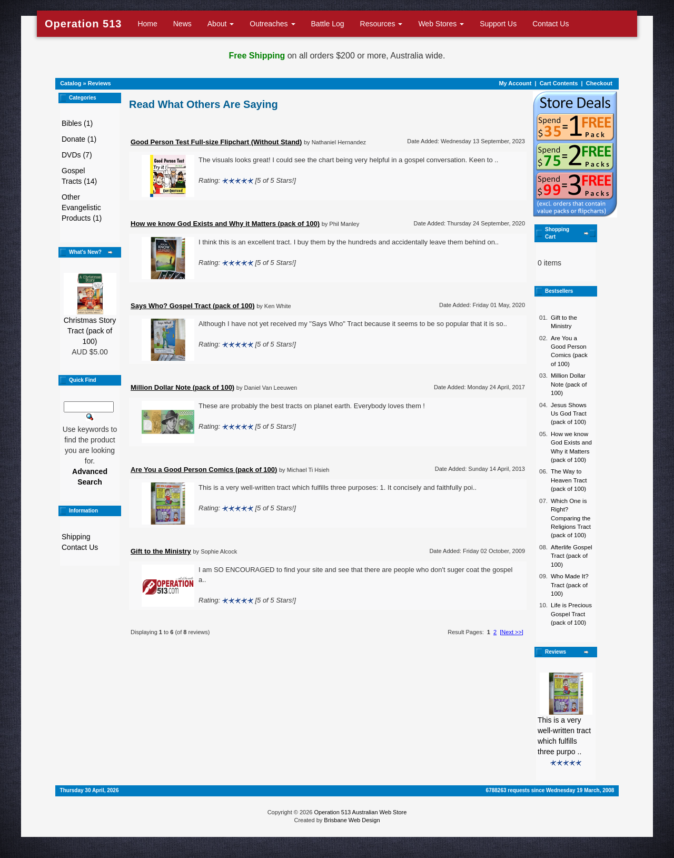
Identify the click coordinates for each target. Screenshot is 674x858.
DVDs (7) (77, 155)
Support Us (498, 23)
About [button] (220, 23)
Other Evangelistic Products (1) (82, 207)
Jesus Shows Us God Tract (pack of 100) (569, 414)
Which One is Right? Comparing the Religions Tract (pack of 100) (571, 518)
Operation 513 (83, 23)
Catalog (70, 83)
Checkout (599, 83)
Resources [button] (381, 23)
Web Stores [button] (441, 23)
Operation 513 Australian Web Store (360, 812)
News (182, 23)
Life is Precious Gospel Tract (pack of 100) (571, 614)
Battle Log (327, 23)
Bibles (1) (77, 123)
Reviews (99, 83)
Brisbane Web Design (352, 820)
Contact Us (550, 23)
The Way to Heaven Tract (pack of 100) (569, 480)
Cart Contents (559, 83)
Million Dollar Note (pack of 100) (569, 384)
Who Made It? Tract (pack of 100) (570, 585)
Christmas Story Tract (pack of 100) (90, 331)
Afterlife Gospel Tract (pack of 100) (571, 556)
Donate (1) (79, 139)
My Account (515, 83)
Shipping (76, 536)
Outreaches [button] (272, 23)
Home (147, 23)
